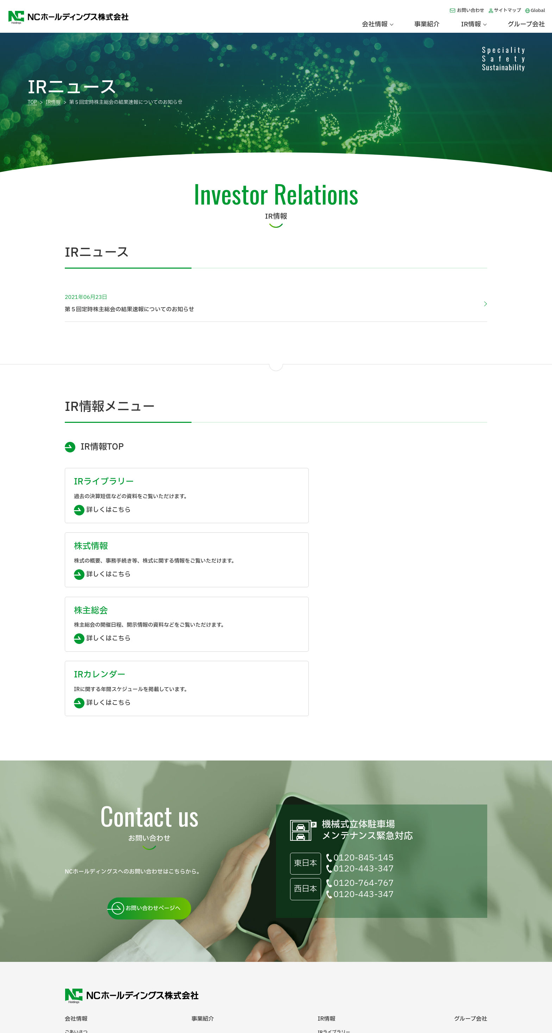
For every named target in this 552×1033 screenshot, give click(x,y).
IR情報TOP (102, 447)
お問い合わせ (470, 10)
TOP (32, 102)
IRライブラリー (334, 916)
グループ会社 (526, 24)
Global (538, 10)
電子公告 (74, 960)
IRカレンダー (332, 949)
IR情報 (53, 102)
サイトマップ (507, 10)
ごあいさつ (76, 916)
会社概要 (74, 927)
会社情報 (76, 903)
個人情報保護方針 (162, 986)
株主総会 (327, 938)
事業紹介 (427, 24)
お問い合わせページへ (152, 792)
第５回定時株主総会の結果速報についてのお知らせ (271, 303)
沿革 (69, 938)
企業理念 (74, 949)
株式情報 (327, 927)
